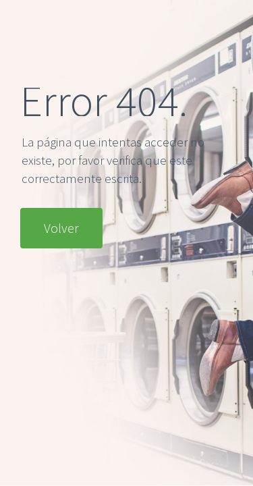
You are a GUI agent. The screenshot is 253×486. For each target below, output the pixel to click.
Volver (61, 227)
